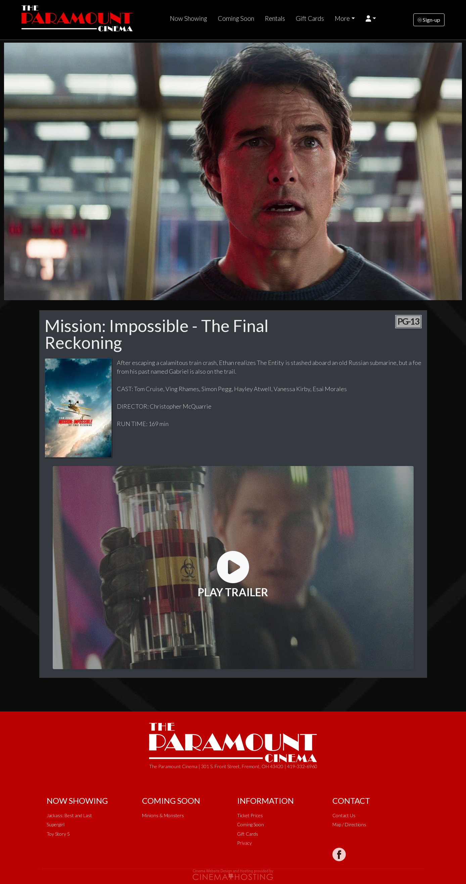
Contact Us (344, 815)
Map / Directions (349, 824)
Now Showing (188, 18)
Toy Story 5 (58, 834)
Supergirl (55, 824)
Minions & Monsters (163, 815)
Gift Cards (310, 18)
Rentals (275, 18)
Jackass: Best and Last (69, 815)
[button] (370, 18)
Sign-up (429, 19)
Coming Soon (236, 18)
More (342, 18)
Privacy (244, 843)
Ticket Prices (250, 815)
